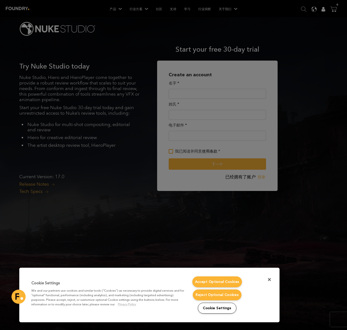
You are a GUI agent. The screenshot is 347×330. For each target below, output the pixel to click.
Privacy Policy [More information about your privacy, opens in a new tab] (127, 304)
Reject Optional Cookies (217, 295)
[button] (18, 296)
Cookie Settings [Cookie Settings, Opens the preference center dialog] (217, 308)
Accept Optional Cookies (217, 282)
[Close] (269, 279)
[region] (149, 295)
